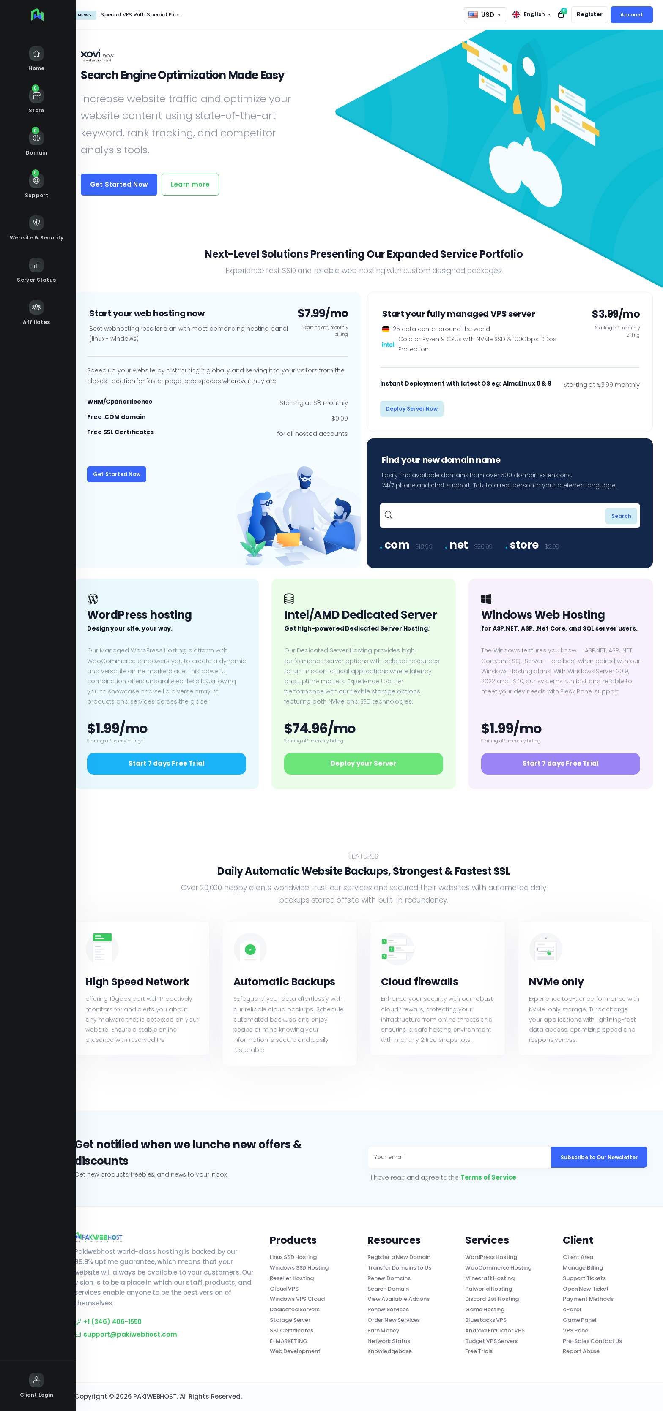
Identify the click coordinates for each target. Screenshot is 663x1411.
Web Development (295, 1351)
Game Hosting (484, 1309)
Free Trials (479, 1351)
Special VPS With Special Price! (141, 14)
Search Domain (388, 1289)
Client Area (578, 1257)
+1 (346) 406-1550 (108, 1321)
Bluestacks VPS (486, 1320)
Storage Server (290, 1320)
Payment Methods (588, 1299)
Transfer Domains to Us (399, 1268)
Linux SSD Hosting (293, 1257)
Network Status (388, 1341)
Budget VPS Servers (491, 1341)
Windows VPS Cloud (297, 1299)
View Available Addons (398, 1299)
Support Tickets (584, 1278)
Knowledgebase (389, 1351)
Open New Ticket (586, 1289)
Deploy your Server (364, 763)
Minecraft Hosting (489, 1278)
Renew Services (388, 1309)
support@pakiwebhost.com (125, 1334)
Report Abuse (581, 1351)
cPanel (572, 1309)
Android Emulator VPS (495, 1331)
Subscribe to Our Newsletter (599, 1157)
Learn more (190, 184)
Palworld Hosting (488, 1289)
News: (85, 14)
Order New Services (393, 1320)
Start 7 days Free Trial (167, 763)
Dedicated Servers (294, 1309)
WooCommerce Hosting (498, 1268)
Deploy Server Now (412, 408)
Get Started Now (119, 184)
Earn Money (383, 1331)
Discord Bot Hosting (492, 1299)
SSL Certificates (291, 1331)
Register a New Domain (398, 1257)
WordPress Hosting (491, 1257)
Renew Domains (389, 1278)
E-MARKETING (288, 1341)
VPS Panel (576, 1331)
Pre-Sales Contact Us (592, 1341)
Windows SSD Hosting (299, 1268)
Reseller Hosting (292, 1278)
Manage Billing (583, 1268)
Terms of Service (488, 1177)
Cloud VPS (284, 1289)
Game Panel (580, 1320)
